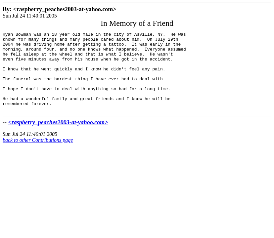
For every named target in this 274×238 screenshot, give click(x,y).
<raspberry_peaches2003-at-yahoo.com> (58, 138)
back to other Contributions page (38, 156)
